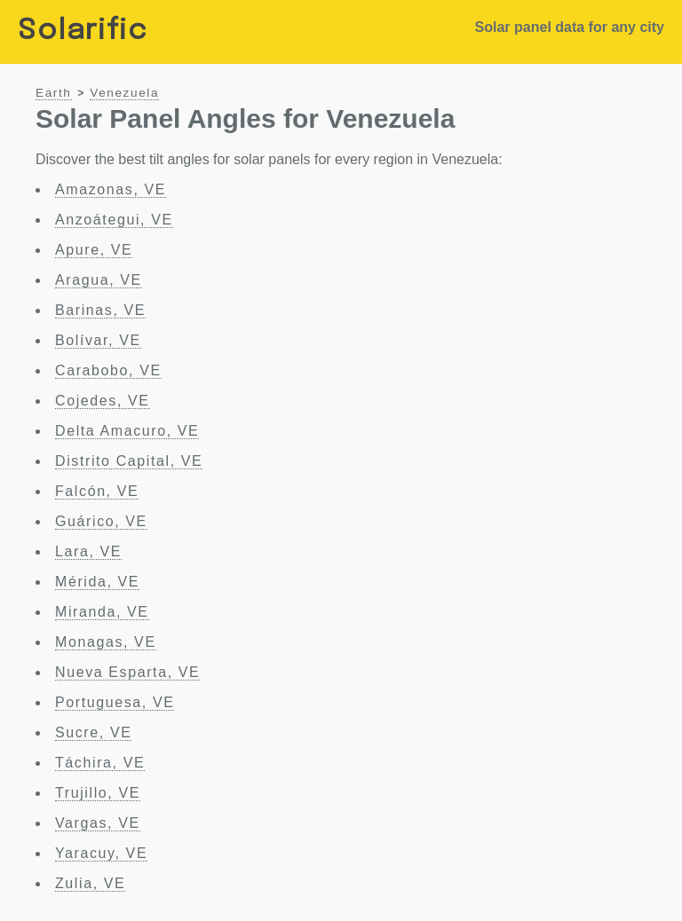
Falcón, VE (97, 491)
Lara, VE (88, 551)
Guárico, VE (101, 521)
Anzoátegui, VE (114, 219)
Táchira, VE (100, 762)
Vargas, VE (97, 822)
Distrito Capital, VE (128, 460)
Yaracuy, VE (101, 853)
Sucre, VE (93, 732)
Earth (54, 92)
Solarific (82, 31)
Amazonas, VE (110, 189)
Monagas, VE (105, 641)
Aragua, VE (98, 279)
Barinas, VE (100, 310)
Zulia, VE (90, 883)
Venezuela (124, 92)
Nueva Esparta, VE (127, 672)
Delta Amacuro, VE (127, 430)
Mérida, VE (97, 581)
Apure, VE (93, 249)
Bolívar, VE (98, 340)
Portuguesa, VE (114, 702)
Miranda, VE (102, 611)
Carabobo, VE (108, 370)
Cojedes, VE (102, 400)
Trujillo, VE (97, 792)
